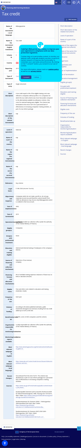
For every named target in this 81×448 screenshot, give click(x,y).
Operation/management (68, 78)
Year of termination (67, 74)
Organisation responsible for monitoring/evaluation (68, 127)
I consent (26, 77)
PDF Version (72, 19)
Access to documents (40, 436)
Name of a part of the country (68, 40)
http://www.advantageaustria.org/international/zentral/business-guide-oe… (34, 348)
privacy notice (36, 71)
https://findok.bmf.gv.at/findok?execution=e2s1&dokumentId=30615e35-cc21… (30, 416)
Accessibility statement (13, 436)
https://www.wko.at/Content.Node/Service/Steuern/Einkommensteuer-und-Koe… (34, 362)
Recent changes (65, 150)
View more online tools (64, 2)
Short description (66, 26)
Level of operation (66, 36)
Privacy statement (62, 436)
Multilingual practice (27, 436)
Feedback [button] (79, 428)
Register (78, 2)
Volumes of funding (67, 117)
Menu (69, 2)
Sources (63, 154)
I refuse (36, 77)
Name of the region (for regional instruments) (68, 46)
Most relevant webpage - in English (68, 139)
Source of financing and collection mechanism (68, 99)
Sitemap (23, 439)
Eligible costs (64, 109)
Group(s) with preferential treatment (68, 87)
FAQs (3, 436)
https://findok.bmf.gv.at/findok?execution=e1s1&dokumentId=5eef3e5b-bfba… (30, 406)
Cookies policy (52, 436)
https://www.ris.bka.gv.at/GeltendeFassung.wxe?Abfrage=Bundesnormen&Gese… (34, 396)
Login (74, 2)
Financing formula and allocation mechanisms (68, 104)
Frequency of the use (67, 113)
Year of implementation (68, 70)
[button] (5, 443)
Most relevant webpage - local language (68, 145)
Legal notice (15, 439)
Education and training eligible (68, 93)
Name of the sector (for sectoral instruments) (68, 52)
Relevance (63, 57)
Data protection (6, 439)
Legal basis (64, 61)
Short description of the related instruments (68, 31)
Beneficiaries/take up (67, 121)
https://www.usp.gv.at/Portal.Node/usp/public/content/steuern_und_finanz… (34, 386)
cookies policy (53, 69)
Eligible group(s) (66, 82)
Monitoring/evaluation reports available (68, 134)
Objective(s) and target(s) (65, 66)
